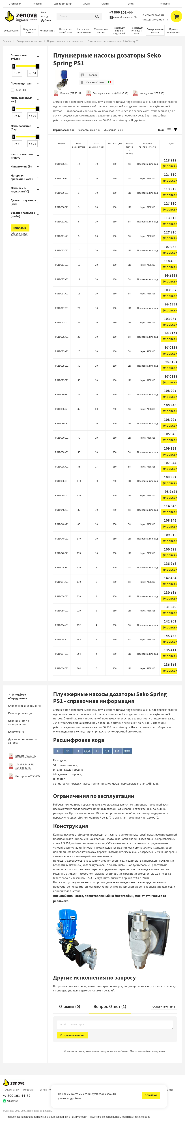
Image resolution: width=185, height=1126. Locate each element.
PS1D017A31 (61, 279)
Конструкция (16, 732)
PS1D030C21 (61, 437)
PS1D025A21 (61, 351)
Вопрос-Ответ (110, 1006)
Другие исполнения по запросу (22, 741)
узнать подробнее (69, 1098)
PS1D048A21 (61, 524)
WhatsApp (12, 1100)
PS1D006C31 (61, 192)
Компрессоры (47, 30)
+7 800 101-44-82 (121, 15)
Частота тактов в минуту (22, 156)
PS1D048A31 (61, 509)
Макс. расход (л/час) (21, 99)
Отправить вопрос (72, 1035)
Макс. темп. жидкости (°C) (20, 189)
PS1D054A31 (61, 567)
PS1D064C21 (61, 668)
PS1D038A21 (61, 466)
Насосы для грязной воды (83, 30)
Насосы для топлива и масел (137, 30)
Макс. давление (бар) (21, 127)
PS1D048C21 (61, 553)
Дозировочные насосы (155, 30)
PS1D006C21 (61, 207)
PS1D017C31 (61, 308)
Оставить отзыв (163, 1006)
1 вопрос (92, 75)
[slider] (14, 66)
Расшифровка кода (20, 713)
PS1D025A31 (61, 336)
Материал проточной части (22, 177)
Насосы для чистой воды (65, 30)
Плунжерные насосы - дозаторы (65, 41)
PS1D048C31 (61, 538)
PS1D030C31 (61, 423)
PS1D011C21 (61, 264)
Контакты (165, 3)
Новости (37, 3)
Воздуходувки (11, 30)
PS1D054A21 (61, 581)
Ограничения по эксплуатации (18, 722)
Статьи (105, 3)
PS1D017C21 (61, 322)
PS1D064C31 (61, 653)
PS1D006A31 (61, 163)
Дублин (46, 20)
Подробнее (138, 120)
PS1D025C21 (61, 380)
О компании (15, 3)
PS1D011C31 (61, 250)
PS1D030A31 (61, 394)
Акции (86, 3)
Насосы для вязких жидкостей (119, 30)
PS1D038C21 (61, 495)
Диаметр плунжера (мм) (23, 202)
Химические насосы (101, 30)
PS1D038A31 (61, 452)
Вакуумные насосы (29, 30)
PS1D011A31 (61, 221)
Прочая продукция (173, 30)
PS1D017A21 (61, 293)
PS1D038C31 (61, 481)
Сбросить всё (19, 233)
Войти (131, 3)
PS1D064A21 (61, 639)
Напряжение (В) (21, 166)
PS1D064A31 (61, 625)
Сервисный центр (63, 3)
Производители (21, 83)
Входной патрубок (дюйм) (23, 214)
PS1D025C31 (61, 365)
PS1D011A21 (61, 236)
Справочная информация (24, 706)
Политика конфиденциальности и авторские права (120, 1117)
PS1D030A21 (61, 409)
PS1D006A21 (61, 178)
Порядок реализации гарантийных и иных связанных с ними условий (46, 1117)
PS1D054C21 (61, 610)
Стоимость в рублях (19, 57)
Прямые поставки (48, 1089)
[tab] (169, 130)
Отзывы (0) (69, 1006)
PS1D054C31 (61, 596)
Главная (7, 41)
